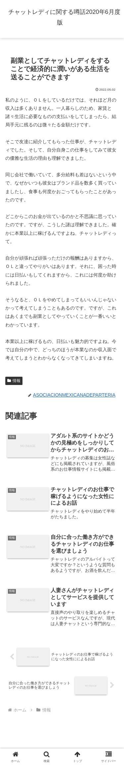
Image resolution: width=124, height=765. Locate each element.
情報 (14, 380)
